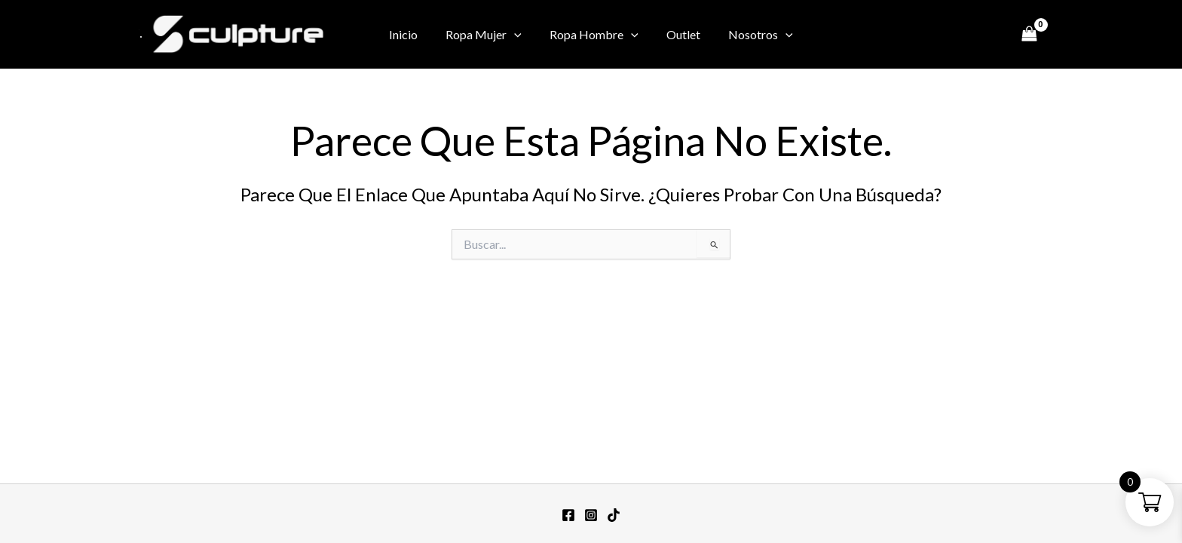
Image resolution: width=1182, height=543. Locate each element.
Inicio (411, 34)
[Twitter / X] (970, 35)
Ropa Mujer (488, 35)
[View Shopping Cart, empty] (1029, 34)
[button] (518, 35)
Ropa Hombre (594, 35)
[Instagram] (947, 35)
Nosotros (753, 35)
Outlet (680, 34)
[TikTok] (993, 35)
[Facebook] (925, 35)
